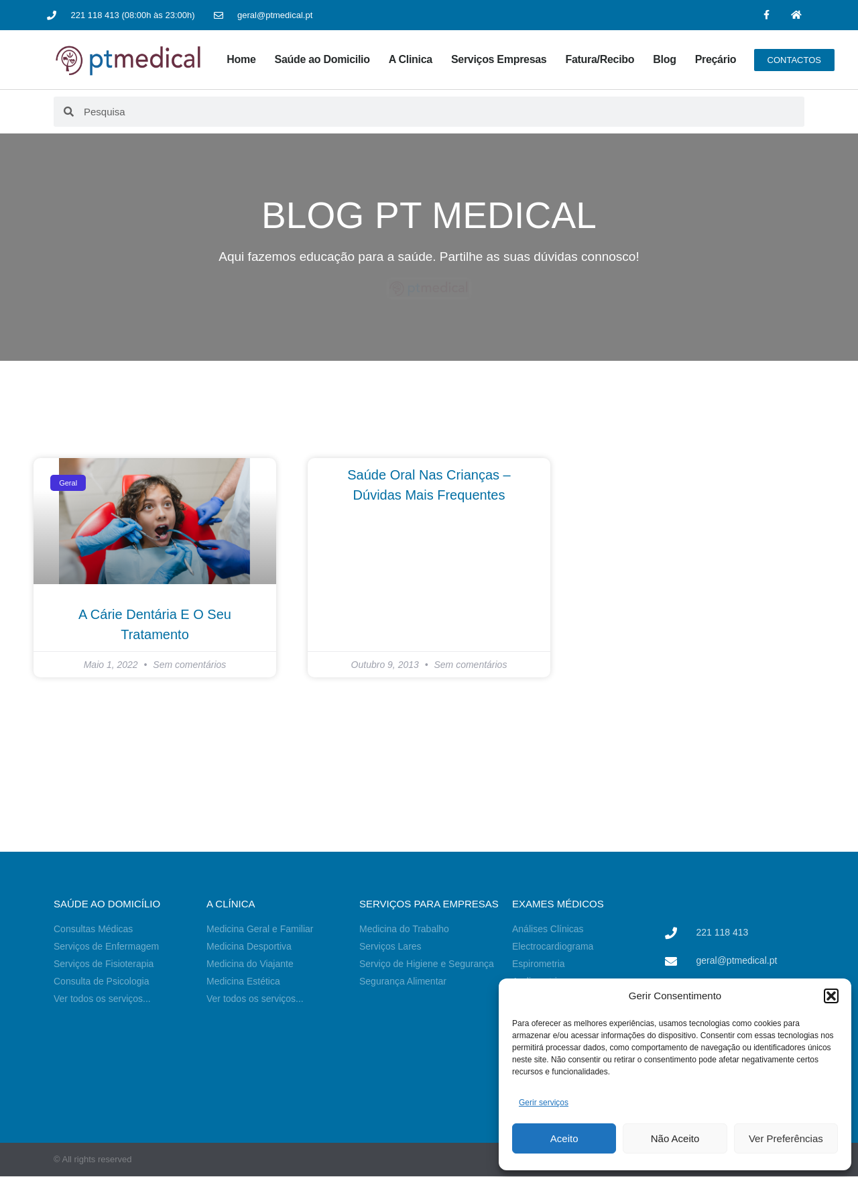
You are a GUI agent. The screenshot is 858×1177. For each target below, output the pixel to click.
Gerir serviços (543, 1102)
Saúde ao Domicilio (322, 59)
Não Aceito (675, 1138)
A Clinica (410, 59)
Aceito (564, 1138)
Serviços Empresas (499, 59)
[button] (831, 996)
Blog (664, 59)
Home (241, 59)
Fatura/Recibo (599, 59)
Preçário (716, 59)
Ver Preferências (786, 1138)
